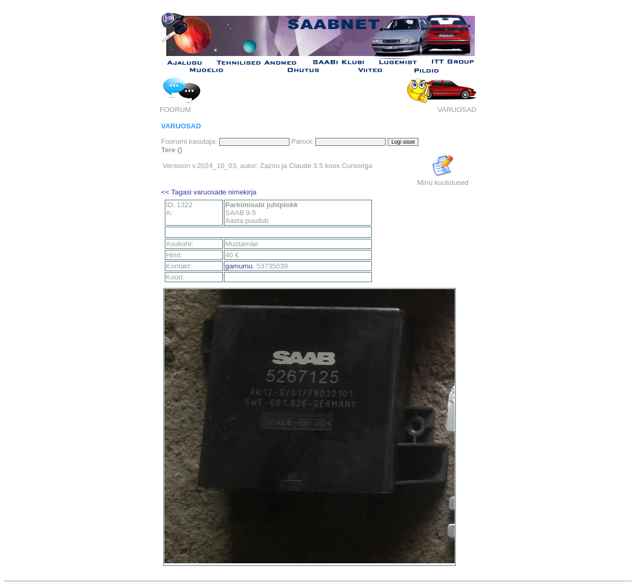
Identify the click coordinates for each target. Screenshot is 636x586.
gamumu (238, 266)
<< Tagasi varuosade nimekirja (209, 192)
